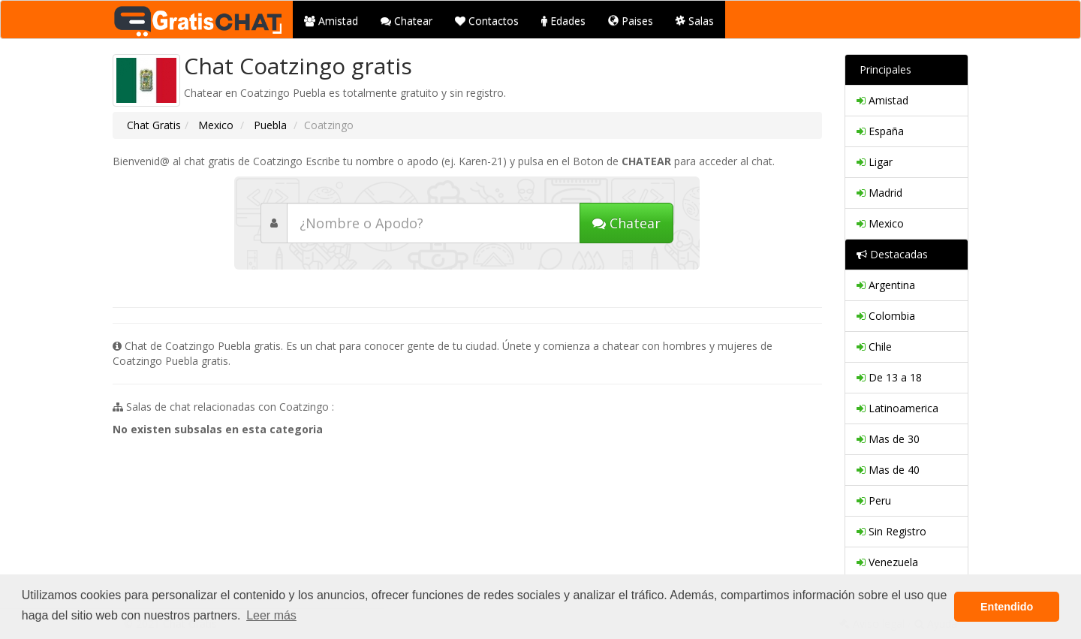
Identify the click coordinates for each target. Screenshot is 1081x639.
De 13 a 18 (889, 377)
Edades (563, 21)
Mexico (214, 125)
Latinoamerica (897, 408)
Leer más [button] (271, 615)
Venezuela (887, 562)
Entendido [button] (1006, 607)
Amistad (331, 21)
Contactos (487, 21)
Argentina (886, 285)
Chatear (406, 21)
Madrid (879, 192)
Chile (874, 346)
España (880, 131)
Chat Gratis (154, 125)
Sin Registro (891, 531)
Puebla (269, 125)
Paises (630, 21)
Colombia (886, 316)
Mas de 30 (888, 439)
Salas (695, 21)
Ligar (875, 162)
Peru (874, 500)
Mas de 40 (888, 470)
